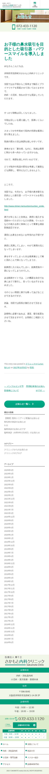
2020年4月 (8, 528)
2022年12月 (9, 481)
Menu (45, 5)
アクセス (6, 764)
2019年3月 (8, 560)
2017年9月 (8, 596)
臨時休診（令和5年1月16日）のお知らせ (22, 433)
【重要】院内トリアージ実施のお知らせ (21, 418)
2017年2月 (8, 621)
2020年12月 (9, 517)
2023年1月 (8, 477)
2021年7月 (8, 510)
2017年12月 (9, 585)
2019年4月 (8, 556)
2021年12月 (9, 499)
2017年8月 (8, 599)
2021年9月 (8, 502)
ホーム (5, 744)
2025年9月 (8, 470)
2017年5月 (8, 610)
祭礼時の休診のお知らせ (15, 422)
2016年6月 (8, 642)
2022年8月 (8, 488)
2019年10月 (9, 545)
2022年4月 (8, 492)
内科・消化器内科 (10, 751)
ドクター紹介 (32, 757)
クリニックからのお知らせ (16, 450)
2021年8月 (8, 506)
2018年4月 (8, 578)
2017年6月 (8, 606)
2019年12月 (9, 542)
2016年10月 (9, 632)
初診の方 (31, 751)
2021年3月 (8, 513)
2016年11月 (9, 628)
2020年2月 (8, 535)
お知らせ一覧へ (24, 404)
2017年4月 (8, 614)
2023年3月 (8, 474)
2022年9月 (8, 485)
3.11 (6, 425)
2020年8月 (8, 520)
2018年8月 (8, 571)
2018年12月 (9, 563)
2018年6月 (8, 574)
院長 (32, 368)
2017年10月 (9, 592)
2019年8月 (8, 549)
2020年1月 (8, 538)
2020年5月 (8, 524)
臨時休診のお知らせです (15, 429)
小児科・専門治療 (10, 757)
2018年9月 (8, 567)
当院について (32, 744)
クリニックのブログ (13, 453)
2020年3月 (8, 531)
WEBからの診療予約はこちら (24, 725)
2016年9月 (8, 635)
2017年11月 (9, 589)
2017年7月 (8, 603)
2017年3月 (8, 617)
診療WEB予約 (33, 764)
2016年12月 (9, 624)
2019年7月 (8, 553)
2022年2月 (8, 495)
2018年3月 (8, 581)
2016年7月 (8, 639)
